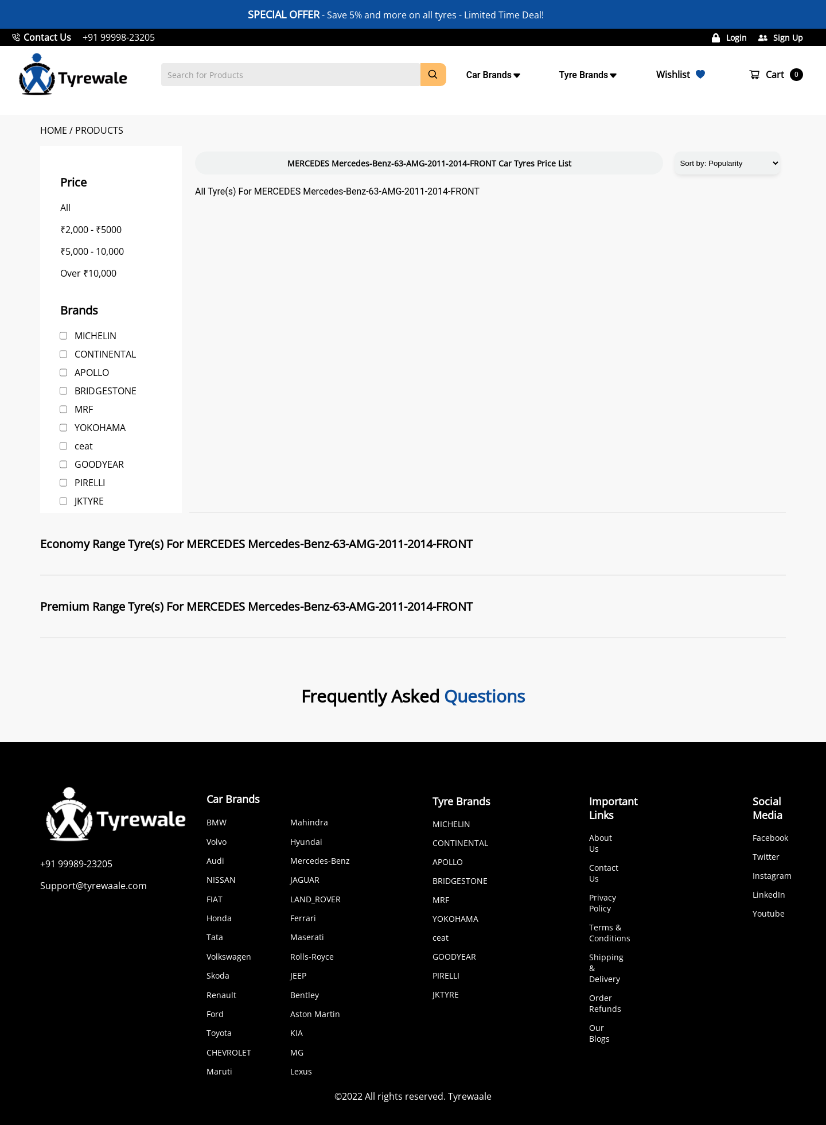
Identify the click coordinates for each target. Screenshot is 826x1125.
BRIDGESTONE (106, 391)
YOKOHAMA (100, 427)
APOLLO (92, 372)
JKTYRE (89, 501)
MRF (84, 409)
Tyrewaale (470, 1096)
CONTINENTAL (105, 354)
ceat (84, 446)
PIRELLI (90, 482)
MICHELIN (95, 335)
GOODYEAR (99, 464)
